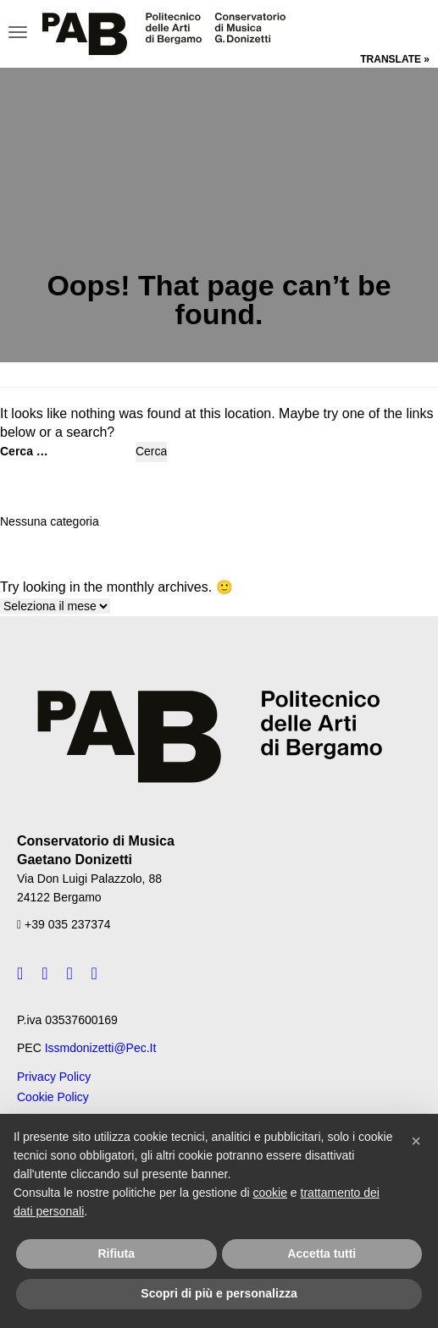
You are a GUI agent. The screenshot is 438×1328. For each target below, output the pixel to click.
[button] (416, 1140)
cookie (270, 1192)
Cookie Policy (53, 1097)
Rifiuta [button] (116, 1253)
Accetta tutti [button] (321, 1253)
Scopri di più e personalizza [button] (219, 1293)
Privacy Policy (54, 1076)
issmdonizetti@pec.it (101, 1048)
